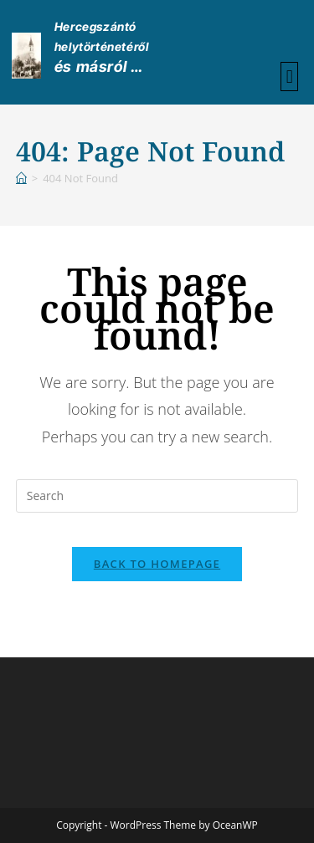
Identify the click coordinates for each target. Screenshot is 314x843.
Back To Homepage (157, 563)
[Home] (21, 178)
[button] (289, 76)
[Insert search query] (157, 496)
